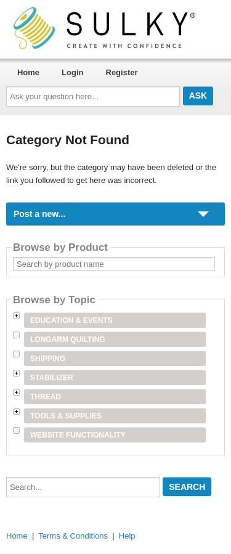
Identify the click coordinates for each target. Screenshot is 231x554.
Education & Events (71, 320)
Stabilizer (51, 377)
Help (127, 535)
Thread (45, 397)
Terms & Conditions (73, 535)
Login (72, 72)
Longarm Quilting (67, 339)
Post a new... (39, 214)
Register (122, 72)
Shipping (47, 358)
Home (28, 72)
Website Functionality (78, 435)
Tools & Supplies (66, 416)
